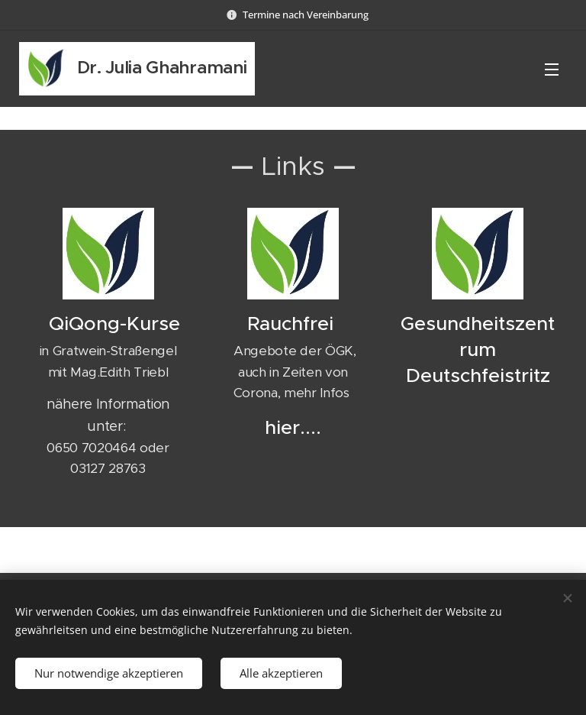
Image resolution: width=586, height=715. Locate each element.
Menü (552, 69)
